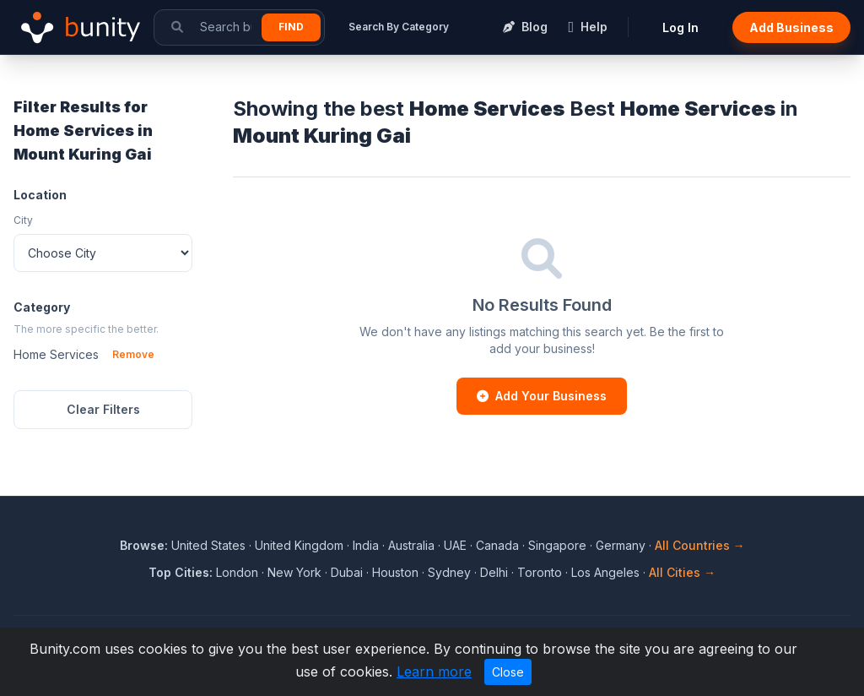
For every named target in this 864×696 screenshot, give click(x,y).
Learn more (434, 671)
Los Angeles (605, 572)
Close (508, 672)
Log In (680, 27)
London (237, 572)
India (366, 545)
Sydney (449, 572)
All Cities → (682, 572)
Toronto (539, 572)
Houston (395, 572)
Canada (497, 545)
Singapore (557, 545)
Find (291, 26)
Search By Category (398, 26)
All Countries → (700, 545)
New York (294, 572)
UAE (455, 545)
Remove (133, 354)
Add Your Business (542, 396)
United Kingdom (299, 545)
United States (208, 545)
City (23, 220)
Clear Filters (103, 409)
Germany (620, 545)
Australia (411, 545)
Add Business (791, 27)
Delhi (494, 572)
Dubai (347, 572)
